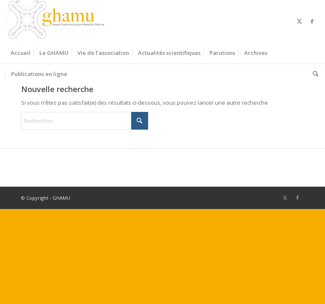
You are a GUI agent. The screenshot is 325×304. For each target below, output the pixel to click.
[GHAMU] (56, 21)
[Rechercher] (313, 73)
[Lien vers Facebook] (312, 21)
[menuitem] (20, 52)
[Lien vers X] (299, 21)
